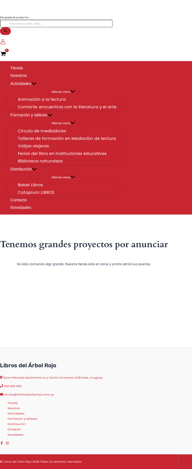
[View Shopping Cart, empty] (3, 54)
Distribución (17, 424)
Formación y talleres (22, 419)
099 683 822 (13, 386)
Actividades (16, 413)
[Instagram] (7, 444)
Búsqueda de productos (14, 17)
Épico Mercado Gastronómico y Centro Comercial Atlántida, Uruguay (53, 377)
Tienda (13, 403)
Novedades (16, 434)
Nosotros (14, 408)
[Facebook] (1, 444)
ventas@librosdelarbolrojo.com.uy (29, 394)
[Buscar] (5, 31)
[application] (34, 83)
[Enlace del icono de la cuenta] (3, 42)
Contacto (14, 429)
